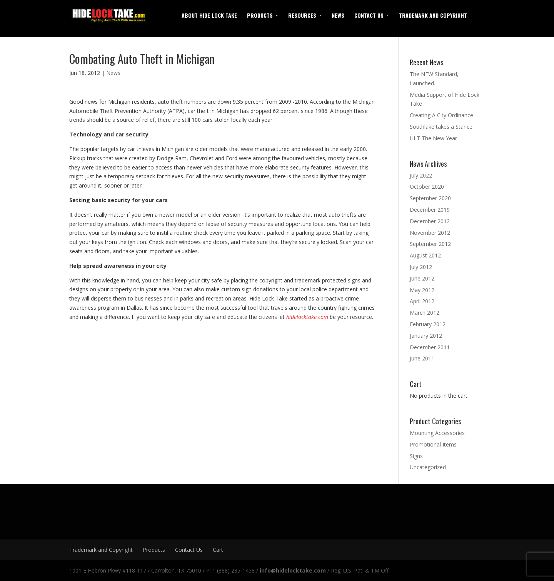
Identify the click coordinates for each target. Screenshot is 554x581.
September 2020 (430, 198)
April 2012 (422, 301)
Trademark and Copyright (433, 15)
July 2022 (421, 175)
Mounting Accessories (437, 433)
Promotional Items (433, 444)
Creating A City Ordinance (441, 115)
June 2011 (422, 358)
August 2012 (425, 255)
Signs (416, 456)
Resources (302, 15)
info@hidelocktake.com (293, 570)
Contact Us (369, 15)
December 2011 (430, 347)
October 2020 (427, 186)
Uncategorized (428, 467)
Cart (218, 549)
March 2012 (424, 312)
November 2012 (430, 232)
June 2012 (422, 278)
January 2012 (426, 335)
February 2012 (428, 324)
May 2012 (422, 290)
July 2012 (421, 267)
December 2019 (430, 209)
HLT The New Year (433, 138)
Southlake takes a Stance (441, 126)
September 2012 (430, 243)
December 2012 (430, 221)
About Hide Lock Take (209, 15)
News (338, 15)
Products (260, 15)
